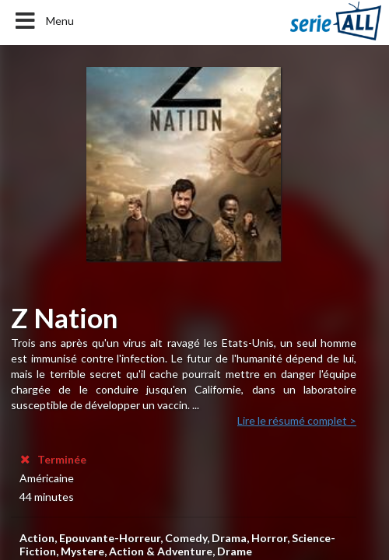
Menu (43, 21)
